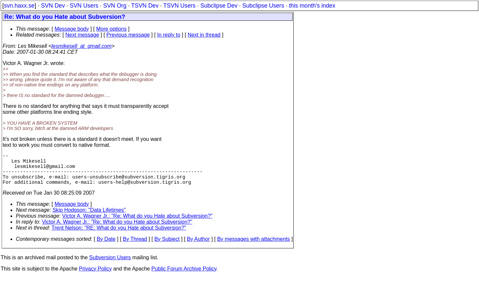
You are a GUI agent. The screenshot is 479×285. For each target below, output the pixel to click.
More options (111, 29)
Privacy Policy (95, 276)
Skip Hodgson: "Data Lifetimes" (89, 218)
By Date (106, 247)
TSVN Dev (145, 5)
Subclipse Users (263, 5)
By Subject (166, 247)
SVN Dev (53, 5)
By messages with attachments (253, 247)
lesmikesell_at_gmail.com (81, 46)
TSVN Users (179, 5)
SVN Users (84, 5)
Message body (71, 29)
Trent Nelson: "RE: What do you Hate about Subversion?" (118, 235)
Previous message (128, 35)
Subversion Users (110, 265)
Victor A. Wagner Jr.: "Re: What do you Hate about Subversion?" (137, 224)
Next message (82, 35)
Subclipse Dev (218, 5)
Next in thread (204, 35)
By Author (198, 247)
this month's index (312, 5)
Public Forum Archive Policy (183, 276)
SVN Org (114, 5)
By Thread (135, 247)
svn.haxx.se (19, 5)
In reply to (168, 35)
